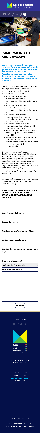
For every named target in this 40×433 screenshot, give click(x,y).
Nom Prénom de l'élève (20, 215)
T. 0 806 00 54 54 (20, 363)
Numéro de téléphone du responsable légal (20, 252)
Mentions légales (20, 419)
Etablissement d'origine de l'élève (20, 233)
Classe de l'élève (20, 224)
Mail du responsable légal (20, 242)
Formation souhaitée (20, 285)
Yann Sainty (28, 426)
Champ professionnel (20, 263)
